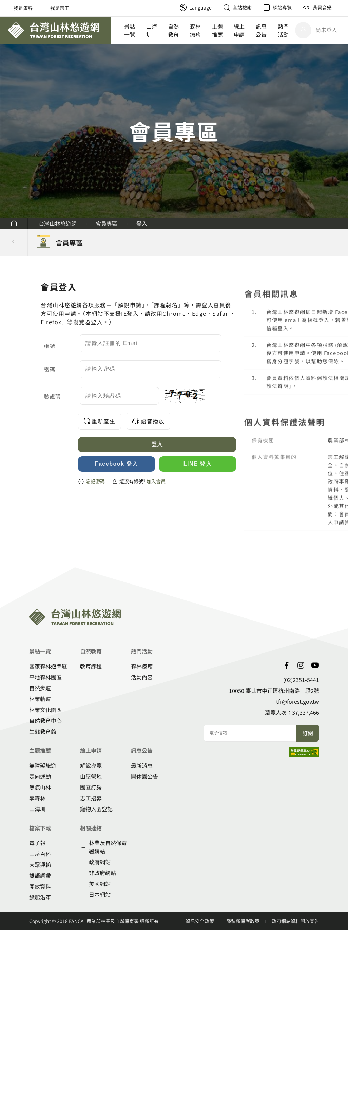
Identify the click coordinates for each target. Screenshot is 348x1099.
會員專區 (106, 223)
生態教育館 (42, 731)
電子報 (37, 843)
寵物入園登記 (96, 809)
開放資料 (40, 886)
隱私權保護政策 (243, 921)
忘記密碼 (95, 481)
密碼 (49, 369)
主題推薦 (217, 30)
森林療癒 (195, 30)
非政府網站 (102, 873)
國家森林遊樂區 (48, 666)
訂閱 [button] (307, 733)
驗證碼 (52, 396)
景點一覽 (129, 30)
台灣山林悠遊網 (58, 223)
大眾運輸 (40, 864)
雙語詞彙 (40, 875)
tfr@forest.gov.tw (297, 701)
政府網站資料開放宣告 (295, 921)
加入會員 (156, 481)
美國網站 (100, 883)
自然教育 (173, 30)
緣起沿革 (40, 897)
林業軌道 (40, 699)
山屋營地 (91, 776)
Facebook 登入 (116, 464)
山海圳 (151, 30)
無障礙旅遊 (42, 765)
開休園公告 (144, 776)
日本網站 (100, 894)
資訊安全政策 (200, 921)
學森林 (37, 798)
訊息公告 (261, 30)
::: (172, 3)
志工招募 (91, 798)
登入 (141, 223)
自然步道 (40, 688)
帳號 (49, 345)
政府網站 (100, 862)
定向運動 (40, 776)
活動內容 (142, 677)
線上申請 (239, 30)
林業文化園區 (45, 709)
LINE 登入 (197, 464)
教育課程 (91, 666)
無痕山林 (40, 787)
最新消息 (142, 765)
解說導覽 (91, 765)
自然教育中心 (45, 720)
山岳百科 (40, 854)
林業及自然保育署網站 (108, 847)
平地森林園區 (45, 677)
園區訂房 (91, 787)
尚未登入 (326, 29)
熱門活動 (283, 30)
